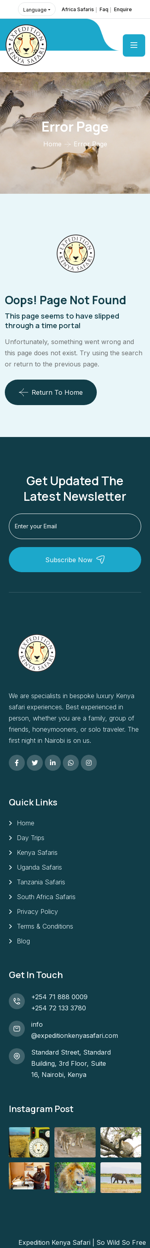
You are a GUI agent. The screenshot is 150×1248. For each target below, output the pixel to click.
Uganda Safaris (39, 867)
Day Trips (30, 838)
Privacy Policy (37, 911)
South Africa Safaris (46, 897)
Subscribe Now (75, 560)
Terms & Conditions (45, 926)
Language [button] (35, 10)
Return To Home (51, 392)
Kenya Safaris (37, 852)
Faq (104, 9)
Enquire (123, 9)
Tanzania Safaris (41, 882)
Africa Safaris (78, 9)
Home (52, 144)
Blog (23, 941)
